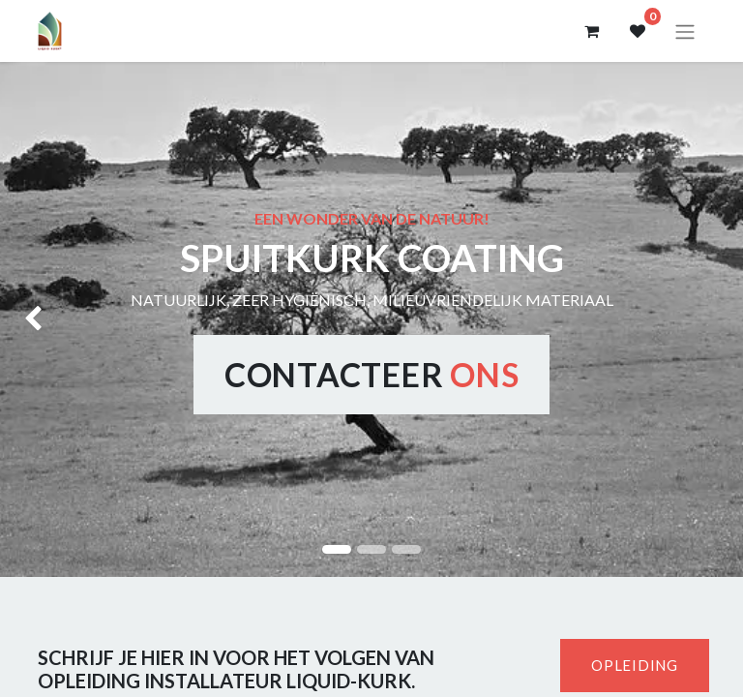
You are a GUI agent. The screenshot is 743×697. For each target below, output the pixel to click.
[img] (29, 319)
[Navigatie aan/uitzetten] (685, 31)
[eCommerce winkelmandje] (591, 31)
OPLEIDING (634, 665)
